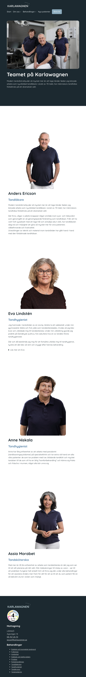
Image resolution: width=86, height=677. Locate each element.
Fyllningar (15, 652)
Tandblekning (16, 664)
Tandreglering (16, 672)
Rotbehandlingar (17, 662)
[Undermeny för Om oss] (20, 11)
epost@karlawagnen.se (17, 640)
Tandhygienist (16, 667)
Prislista (14, 659)
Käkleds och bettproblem (20, 657)
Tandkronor (15, 669)
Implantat (15, 654)
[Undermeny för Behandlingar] (35, 11)
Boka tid (57, 12)
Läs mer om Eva (17, 350)
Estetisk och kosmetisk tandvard (23, 649)
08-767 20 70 (12, 637)
